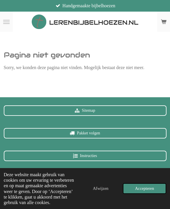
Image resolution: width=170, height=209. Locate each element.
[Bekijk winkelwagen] (163, 22)
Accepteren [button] (144, 188)
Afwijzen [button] (101, 188)
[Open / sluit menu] (6, 22)
